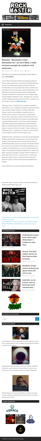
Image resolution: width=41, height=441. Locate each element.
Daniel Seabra (19, 71)
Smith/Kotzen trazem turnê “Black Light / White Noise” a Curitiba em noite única (30, 240)
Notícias (28, 71)
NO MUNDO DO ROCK (9, 230)
